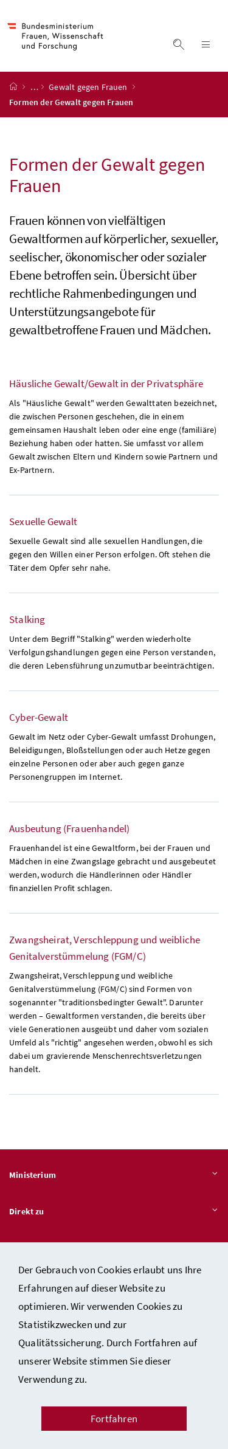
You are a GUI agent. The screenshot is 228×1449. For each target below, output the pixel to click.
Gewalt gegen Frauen (89, 86)
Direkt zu (114, 1212)
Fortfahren (114, 1418)
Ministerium (114, 1175)
